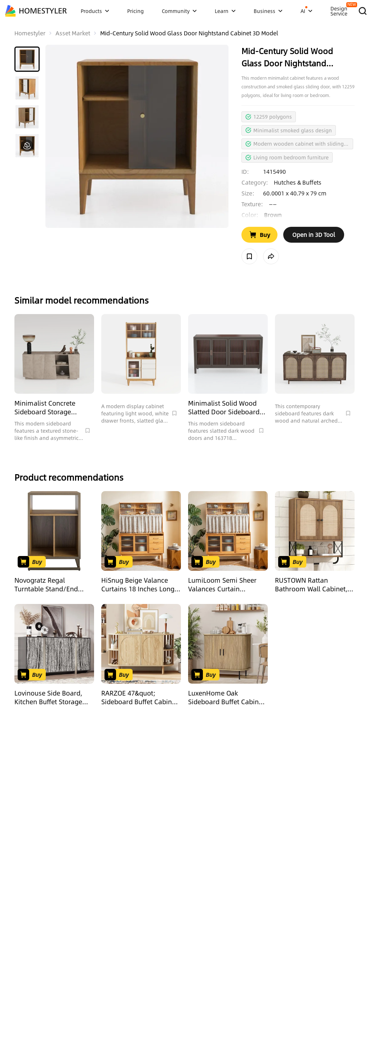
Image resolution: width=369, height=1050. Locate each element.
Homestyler (29, 33)
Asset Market (72, 33)
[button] (27, 59)
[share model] (271, 256)
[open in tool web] (313, 235)
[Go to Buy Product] (259, 235)
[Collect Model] (249, 256)
